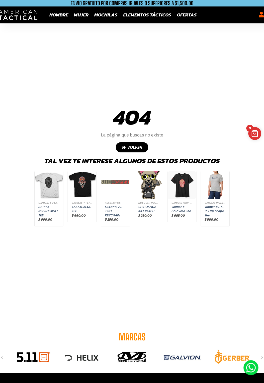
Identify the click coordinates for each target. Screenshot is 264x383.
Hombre (58, 14)
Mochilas (105, 14)
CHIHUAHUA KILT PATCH (147, 209)
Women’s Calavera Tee (181, 209)
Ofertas (187, 14)
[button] (2, 357)
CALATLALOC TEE (81, 209)
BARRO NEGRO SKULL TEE (48, 211)
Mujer (81, 14)
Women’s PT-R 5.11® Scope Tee (214, 211)
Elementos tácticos (147, 14)
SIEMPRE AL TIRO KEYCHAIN (113, 211)
